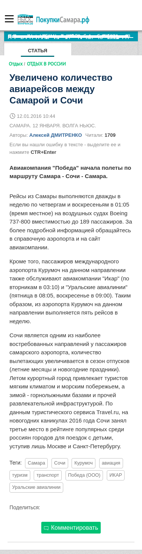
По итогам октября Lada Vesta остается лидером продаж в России (73, 36)
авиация (111, 463)
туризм (20, 475)
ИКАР (115, 475)
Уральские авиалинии (36, 487)
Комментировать (71, 527)
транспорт (47, 475)
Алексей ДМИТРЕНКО (55, 135)
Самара (36, 463)
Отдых (16, 64)
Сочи (59, 463)
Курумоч (83, 463)
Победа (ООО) (84, 475)
